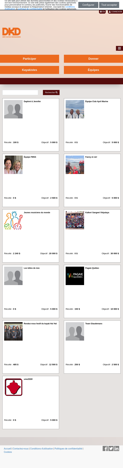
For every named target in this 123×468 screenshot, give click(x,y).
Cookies (8, 452)
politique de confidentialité (30, 9)
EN (102, 12)
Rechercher (51, 92)
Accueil (7, 448)
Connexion (115, 12)
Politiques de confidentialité (68, 448)
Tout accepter (109, 4)
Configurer (88, 4)
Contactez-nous (21, 448)
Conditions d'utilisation (41, 448)
